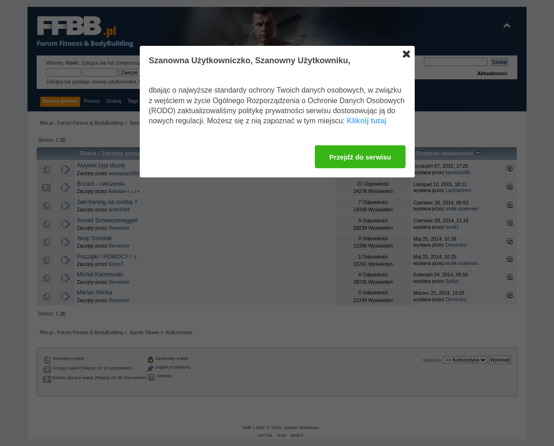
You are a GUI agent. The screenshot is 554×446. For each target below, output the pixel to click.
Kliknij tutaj (366, 121)
